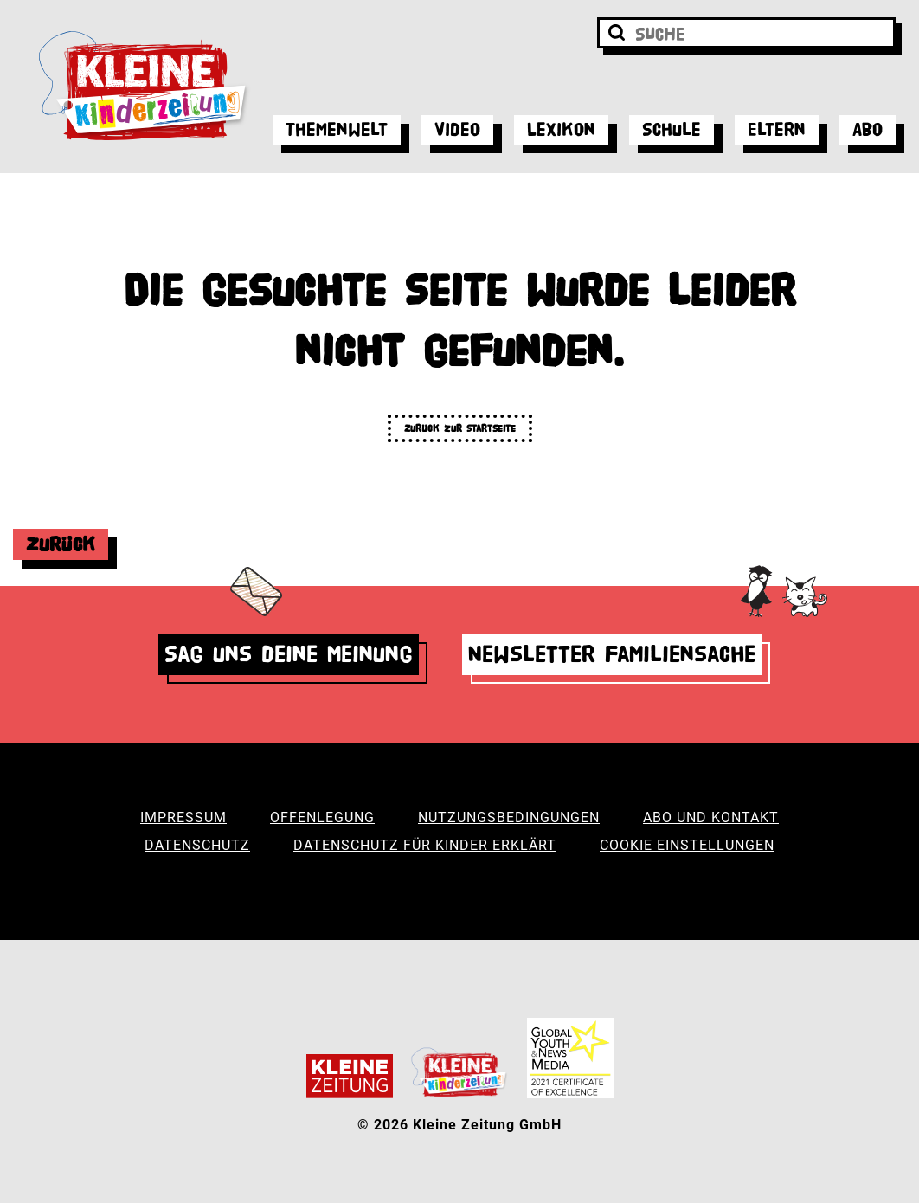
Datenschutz (197, 845)
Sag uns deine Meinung (288, 653)
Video (457, 129)
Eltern (777, 129)
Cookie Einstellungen (687, 845)
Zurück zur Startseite (460, 428)
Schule (671, 129)
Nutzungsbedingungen (509, 817)
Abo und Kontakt (711, 817)
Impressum (183, 817)
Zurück (60, 544)
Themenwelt (337, 129)
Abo (867, 129)
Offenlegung (322, 817)
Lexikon (561, 129)
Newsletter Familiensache (611, 653)
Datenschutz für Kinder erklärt (424, 845)
